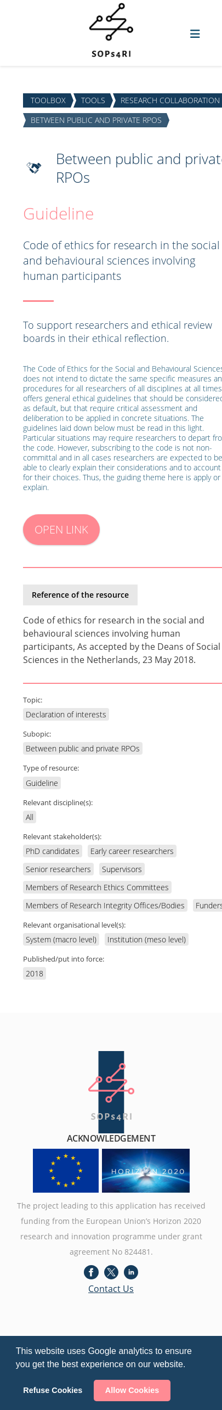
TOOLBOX (48, 100)
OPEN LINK (61, 529)
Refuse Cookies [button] (52, 1390)
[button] (189, 1365)
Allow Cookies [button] (132, 1390)
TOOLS (93, 100)
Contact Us (111, 1289)
